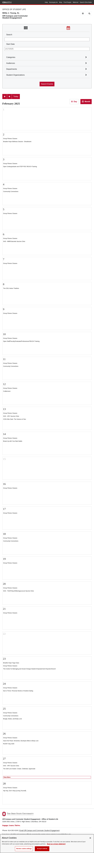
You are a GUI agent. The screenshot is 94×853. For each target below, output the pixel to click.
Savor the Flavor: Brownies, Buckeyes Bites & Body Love (20, 741)
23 (4, 658)
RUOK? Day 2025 (8, 744)
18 (4, 533)
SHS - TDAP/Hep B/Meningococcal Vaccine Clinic (18, 591)
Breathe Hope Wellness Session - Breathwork (17, 141)
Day (75, 102)
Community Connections (10, 191)
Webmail (75, 2)
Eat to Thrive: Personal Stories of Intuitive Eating (18, 691)
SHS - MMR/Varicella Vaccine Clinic (14, 241)
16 (4, 483)
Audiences (10, 63)
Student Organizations (15, 75)
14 (4, 434)
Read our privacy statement (56, 844)
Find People (67, 2)
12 (4, 384)
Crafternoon (6, 391)
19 (4, 558)
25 (4, 708)
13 (4, 409)
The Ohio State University (7, 2)
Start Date (10, 44)
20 (4, 583)
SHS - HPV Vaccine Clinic (11, 416)
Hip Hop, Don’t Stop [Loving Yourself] (14, 791)
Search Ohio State (86, 2)
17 (4, 508)
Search (9, 35)
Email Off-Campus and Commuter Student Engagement (39, 830)
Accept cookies (42, 849)
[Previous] (4, 96)
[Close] (90, 838)
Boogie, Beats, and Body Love (12, 719)
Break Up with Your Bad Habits (12, 441)
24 (4, 683)
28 (4, 783)
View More (7, 777)
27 (4, 758)
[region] (47, 843)
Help (46, 2)
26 (4, 733)
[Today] (16, 96)
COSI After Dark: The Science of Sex (14, 419)
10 (4, 334)
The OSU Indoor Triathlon (11, 288)
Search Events (47, 84)
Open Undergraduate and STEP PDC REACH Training (20, 166)
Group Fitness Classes (10, 138)
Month (87, 102)
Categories (10, 57)
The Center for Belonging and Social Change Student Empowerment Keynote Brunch (29, 669)
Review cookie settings (24, 849)
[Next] (9, 96)
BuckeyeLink (53, 2)
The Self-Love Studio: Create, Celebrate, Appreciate (19, 769)
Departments (11, 69)
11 (4, 359)
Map (60, 2)
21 (4, 608)
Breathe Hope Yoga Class (11, 663)
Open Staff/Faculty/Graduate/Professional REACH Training (21, 341)
